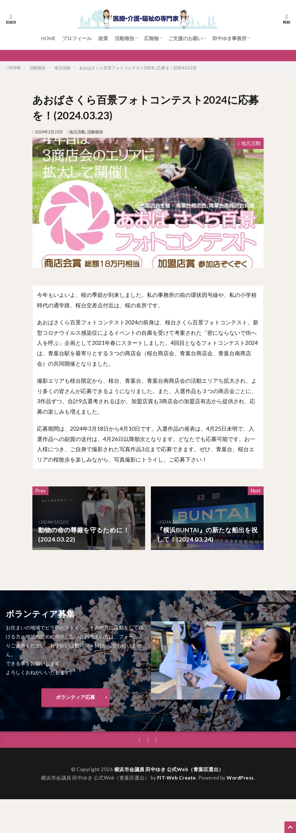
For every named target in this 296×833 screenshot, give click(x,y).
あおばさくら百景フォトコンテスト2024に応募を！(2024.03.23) (137, 67)
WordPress (240, 778)
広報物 (151, 38)
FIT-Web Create (176, 778)
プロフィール (77, 38)
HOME (48, 38)
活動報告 (124, 38)
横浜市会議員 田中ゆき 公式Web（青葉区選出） (169, 769)
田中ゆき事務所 (229, 38)
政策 (103, 38)
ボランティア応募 (75, 697)
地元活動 (62, 67)
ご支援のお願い (185, 38)
